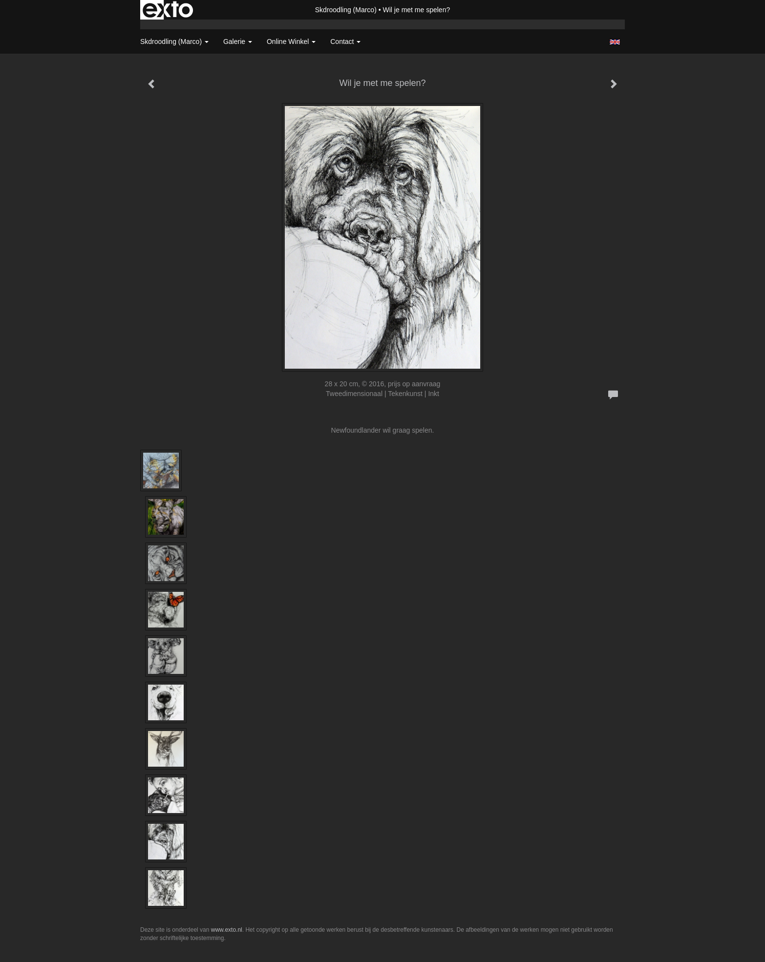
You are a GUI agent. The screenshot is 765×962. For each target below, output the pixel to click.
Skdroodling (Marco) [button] (174, 41)
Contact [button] (345, 41)
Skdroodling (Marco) (346, 10)
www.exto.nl (226, 929)
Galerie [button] (237, 41)
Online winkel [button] (291, 41)
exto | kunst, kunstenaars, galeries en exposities (167, 10)
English (614, 42)
